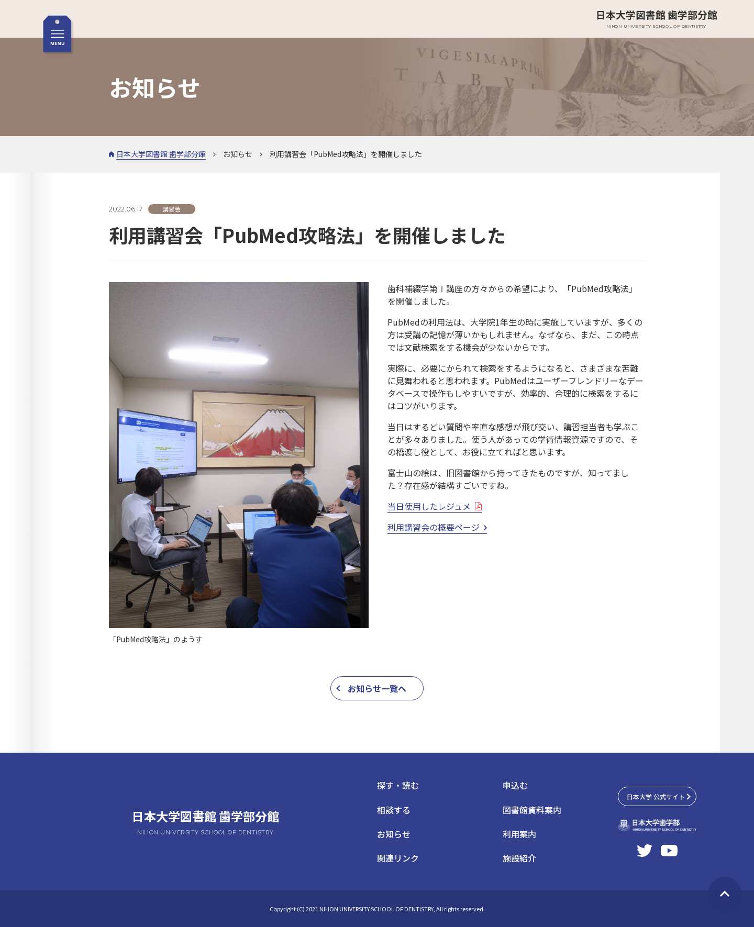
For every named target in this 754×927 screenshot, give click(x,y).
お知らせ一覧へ (377, 688)
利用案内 (519, 834)
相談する (394, 809)
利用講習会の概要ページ (433, 527)
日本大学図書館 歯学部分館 (656, 18)
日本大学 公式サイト (656, 796)
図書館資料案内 (532, 809)
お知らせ (394, 834)
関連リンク (398, 858)
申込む (515, 785)
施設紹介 (519, 858)
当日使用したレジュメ (429, 506)
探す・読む (398, 785)
